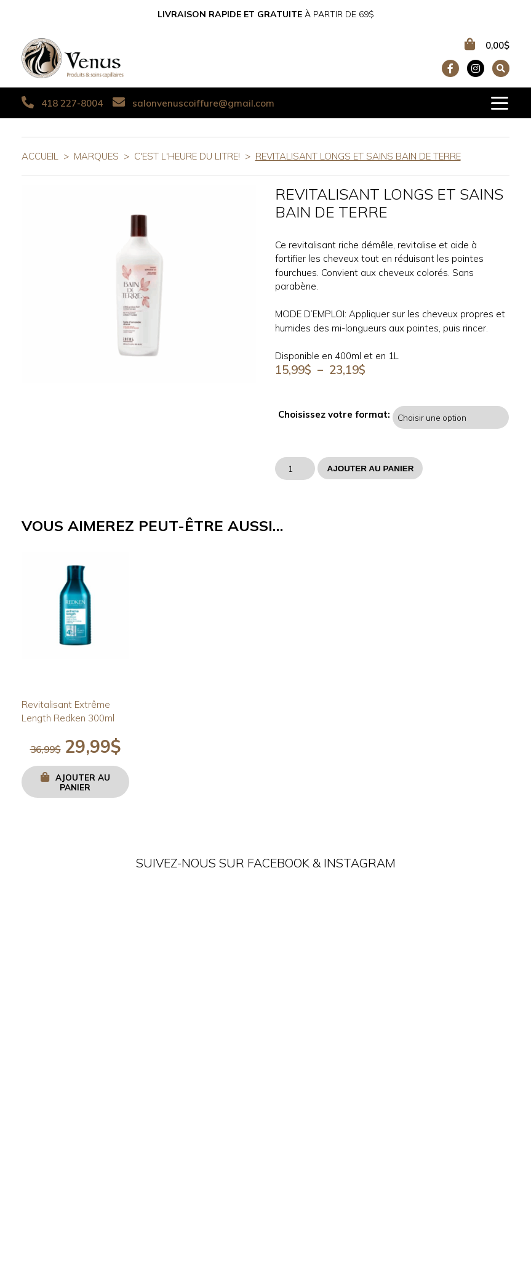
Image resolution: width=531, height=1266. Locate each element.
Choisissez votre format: (334, 415)
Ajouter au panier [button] (82, 782)
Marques (96, 156)
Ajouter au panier (370, 468)
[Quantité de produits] (295, 468)
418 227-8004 (62, 102)
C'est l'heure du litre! (187, 156)
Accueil (40, 156)
